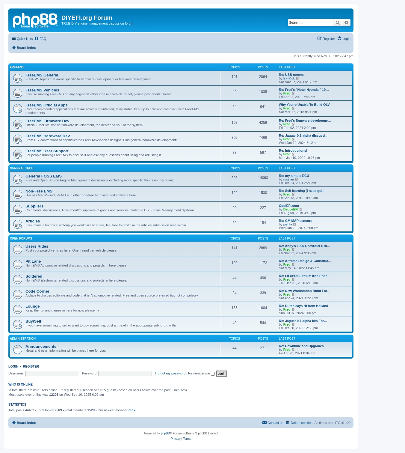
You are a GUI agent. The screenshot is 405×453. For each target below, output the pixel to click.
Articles (32, 221)
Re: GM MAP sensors (295, 220)
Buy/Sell (33, 321)
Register (31, 366)
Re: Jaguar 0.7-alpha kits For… (303, 321)
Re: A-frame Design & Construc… (305, 261)
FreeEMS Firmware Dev (47, 121)
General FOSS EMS (43, 176)
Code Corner (37, 291)
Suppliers (34, 206)
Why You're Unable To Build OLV (304, 104)
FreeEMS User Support (47, 151)
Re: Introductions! (293, 150)
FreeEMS (17, 67)
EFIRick (289, 78)
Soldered (33, 276)
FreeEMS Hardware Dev (47, 136)
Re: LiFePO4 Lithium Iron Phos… (305, 276)
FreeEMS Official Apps (46, 105)
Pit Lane (33, 261)
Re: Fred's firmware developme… (305, 120)
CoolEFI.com (289, 205)
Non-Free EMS (38, 191)
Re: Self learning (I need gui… (302, 190)
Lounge (32, 306)
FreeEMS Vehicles (42, 90)
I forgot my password (170, 373)
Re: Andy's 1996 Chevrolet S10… (304, 246)
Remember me (201, 373)
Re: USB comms (292, 74)
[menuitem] (40, 38)
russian (288, 179)
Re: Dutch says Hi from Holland (303, 306)
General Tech (22, 168)
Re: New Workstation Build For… (304, 291)
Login (13, 366)
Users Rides (36, 246)
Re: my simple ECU (294, 175)
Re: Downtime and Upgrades (301, 346)
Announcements (40, 346)
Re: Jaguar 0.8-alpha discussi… (304, 135)
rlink (132, 410)
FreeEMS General (41, 75)
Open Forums (21, 238)
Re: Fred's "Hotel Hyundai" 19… (304, 89)
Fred (287, 93)
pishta (287, 224)
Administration (23, 338)
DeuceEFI (290, 209)
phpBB (165, 433)
